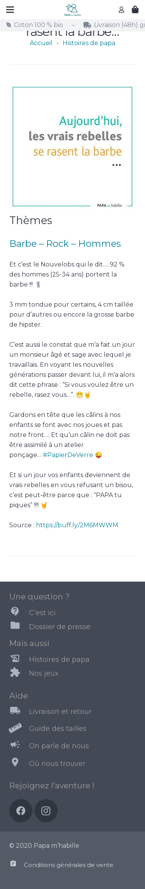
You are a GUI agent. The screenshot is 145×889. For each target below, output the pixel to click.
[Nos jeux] (19, 674)
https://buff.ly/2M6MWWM (77, 525)
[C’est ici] (19, 613)
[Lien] (72, 10)
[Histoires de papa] (19, 660)
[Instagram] (46, 810)
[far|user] (122, 9)
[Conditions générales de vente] (16, 865)
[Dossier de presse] (19, 627)
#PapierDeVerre (68, 455)
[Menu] (10, 9)
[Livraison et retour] (19, 712)
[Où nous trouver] (19, 764)
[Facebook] (20, 810)
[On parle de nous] (19, 746)
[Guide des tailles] (19, 729)
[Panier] (135, 9)
